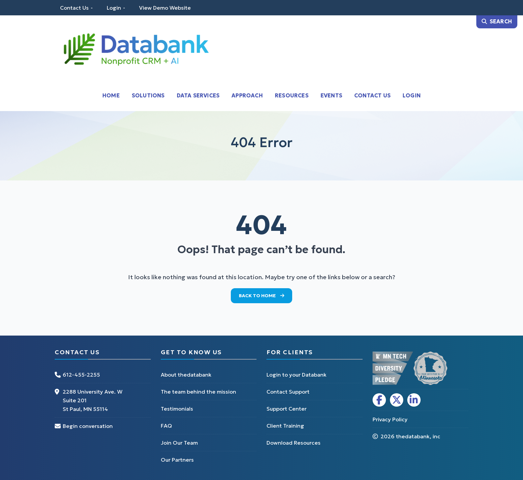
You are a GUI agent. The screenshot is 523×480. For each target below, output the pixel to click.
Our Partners (177, 459)
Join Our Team (179, 442)
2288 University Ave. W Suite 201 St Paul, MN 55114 (92, 400)
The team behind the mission (198, 391)
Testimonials (177, 408)
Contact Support (288, 391)
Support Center (287, 408)
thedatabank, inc (418, 436)
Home (111, 95)
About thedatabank (186, 374)
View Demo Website (165, 7)
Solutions (148, 95)
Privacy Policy (390, 419)
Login (114, 7)
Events (331, 95)
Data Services (198, 95)
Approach (247, 95)
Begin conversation (88, 426)
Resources (292, 95)
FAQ (166, 425)
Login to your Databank (297, 374)
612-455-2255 (81, 374)
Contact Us (74, 7)
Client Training (285, 425)
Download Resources (294, 442)
